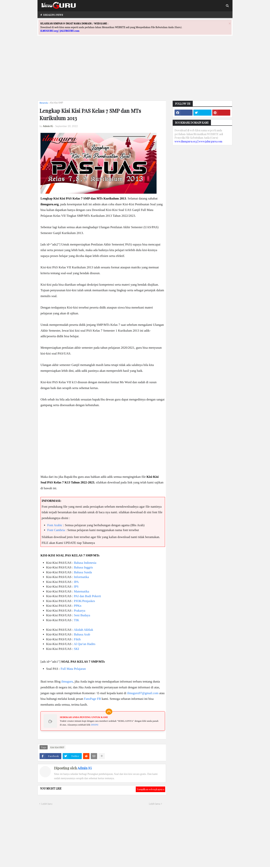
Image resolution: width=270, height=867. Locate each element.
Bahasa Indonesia (85, 562)
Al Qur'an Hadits (84, 644)
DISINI (94, 724)
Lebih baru (46, 803)
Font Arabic (54, 525)
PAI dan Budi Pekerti (87, 596)
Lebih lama (154, 803)
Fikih (77, 639)
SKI (76, 649)
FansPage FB (92, 699)
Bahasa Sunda (83, 572)
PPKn (77, 605)
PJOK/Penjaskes (84, 601)
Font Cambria (56, 530)
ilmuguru (67, 681)
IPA (76, 582)
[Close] (230, 23)
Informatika (81, 577)
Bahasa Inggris (83, 567)
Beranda (44, 102)
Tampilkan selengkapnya (150, 789)
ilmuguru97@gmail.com (142, 693)
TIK (76, 620)
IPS (76, 586)
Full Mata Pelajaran (73, 669)
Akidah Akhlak (83, 629)
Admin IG (84, 768)
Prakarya (79, 610)
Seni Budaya (82, 615)
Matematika (81, 591)
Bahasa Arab (82, 634)
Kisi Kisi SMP (56, 102)
